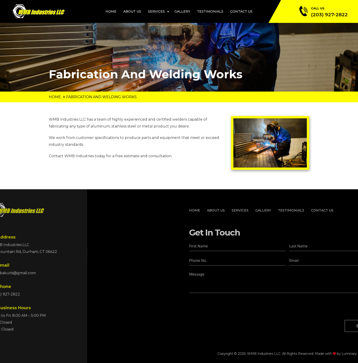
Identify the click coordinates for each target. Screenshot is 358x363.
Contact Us (241, 11)
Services (156, 11)
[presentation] (291, 306)
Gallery (182, 11)
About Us (132, 11)
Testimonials (210, 11)
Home (110, 11)
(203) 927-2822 (329, 14)
